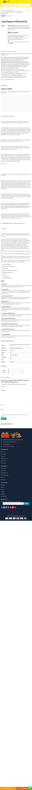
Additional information (7, 340)
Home (2, 10)
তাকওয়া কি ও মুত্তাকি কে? (9, 72)
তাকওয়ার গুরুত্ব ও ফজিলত (5, 74)
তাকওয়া (22, 69)
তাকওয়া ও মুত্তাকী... (25, 70)
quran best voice (4, 66)
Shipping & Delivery (4, 458)
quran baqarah (24, 65)
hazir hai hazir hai (4, 65)
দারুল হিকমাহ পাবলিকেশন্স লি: (14, 21)
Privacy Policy (3, 468)
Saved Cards (3, 479)
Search (29, 5)
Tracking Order (4, 496)
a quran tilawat (9, 57)
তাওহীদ (29, 53)
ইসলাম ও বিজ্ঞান (20, 53)
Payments (3, 477)
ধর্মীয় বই (2, 55)
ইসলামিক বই (11, 10)
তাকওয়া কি (3, 72)
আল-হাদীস (12, 53)
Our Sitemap (3, 463)
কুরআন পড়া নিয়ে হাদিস (5, 68)
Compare (14, 51)
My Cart (2, 489)
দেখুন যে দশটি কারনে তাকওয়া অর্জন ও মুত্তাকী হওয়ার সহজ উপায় (12, 76)
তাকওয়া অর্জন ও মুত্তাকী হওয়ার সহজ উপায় (8, 70)
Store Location (3, 454)
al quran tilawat (11, 58)
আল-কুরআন (8, 53)
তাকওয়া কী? (16, 72)
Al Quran (17, 57)
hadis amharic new (4, 64)
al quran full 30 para (4, 58)
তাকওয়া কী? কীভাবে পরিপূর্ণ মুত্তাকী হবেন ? (8, 73)
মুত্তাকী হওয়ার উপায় (22, 77)
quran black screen (11, 66)
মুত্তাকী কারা (17, 77)
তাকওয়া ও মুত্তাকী (19, 70)
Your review (3, 390)
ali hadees (16, 58)
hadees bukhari (21, 62)
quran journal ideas (22, 66)
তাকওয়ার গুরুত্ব (24, 73)
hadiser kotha (27, 64)
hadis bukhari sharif (15, 64)
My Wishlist (3, 493)
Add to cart (8, 788)
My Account (3, 484)
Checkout (3, 491)
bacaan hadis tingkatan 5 (23, 58)
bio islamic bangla (23, 61)
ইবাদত (16, 53)
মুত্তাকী (24, 76)
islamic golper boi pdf (18, 65)
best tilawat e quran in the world (7, 61)
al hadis (14, 57)
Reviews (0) (3, 366)
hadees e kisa (26, 62)
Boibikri (15, 515)
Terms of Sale (3, 470)
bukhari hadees (4, 62)
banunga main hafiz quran (18, 59)
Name (2, 404)
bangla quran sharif (9, 59)
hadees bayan (9, 62)
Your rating (3, 386)
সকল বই (7, 10)
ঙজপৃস (19, 69)
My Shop (2, 487)
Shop (4, 10)
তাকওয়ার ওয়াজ (18, 73)
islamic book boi (10, 65)
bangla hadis (3, 59)
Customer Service (4, 472)
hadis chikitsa (22, 64)
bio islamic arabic (16, 61)
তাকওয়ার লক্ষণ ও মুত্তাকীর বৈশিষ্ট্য (16, 74)
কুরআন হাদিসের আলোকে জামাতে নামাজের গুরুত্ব (9, 69)
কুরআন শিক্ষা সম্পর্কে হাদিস (13, 68)
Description (4, 85)
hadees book (15, 62)
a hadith (4, 57)
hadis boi (10, 64)
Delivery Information (5, 475)
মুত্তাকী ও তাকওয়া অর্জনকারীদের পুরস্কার (7, 77)
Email (2, 409)
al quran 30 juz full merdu (24, 57)
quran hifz (17, 66)
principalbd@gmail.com (7, 444)
